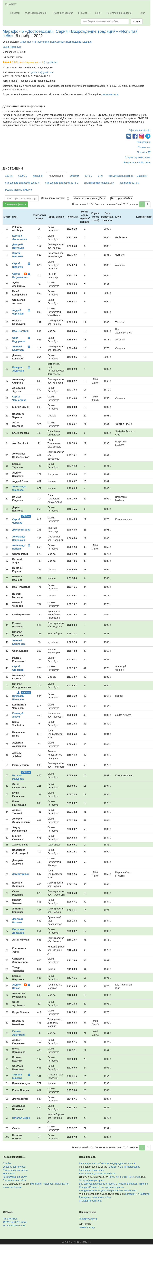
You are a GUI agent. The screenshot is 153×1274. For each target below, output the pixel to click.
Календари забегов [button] (36, 13)
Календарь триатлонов (91, 1170)
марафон (38, 175)
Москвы (113, 1166)
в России (130, 1194)
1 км (100, 175)
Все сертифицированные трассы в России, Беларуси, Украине (113, 1183)
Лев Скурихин (20, 874)
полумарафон (56, 175)
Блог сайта (9, 1173)
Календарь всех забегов (92, 1163)
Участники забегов (63, 13)
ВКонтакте (36, 1183)
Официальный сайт (139, 130)
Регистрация (143, 142)
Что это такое (10, 1218)
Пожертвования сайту (15, 1177)
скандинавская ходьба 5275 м (61, 182)
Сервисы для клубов (14, 1166)
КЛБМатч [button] (84, 13)
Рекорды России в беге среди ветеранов (101, 1187)
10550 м (74, 175)
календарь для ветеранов (121, 1163)
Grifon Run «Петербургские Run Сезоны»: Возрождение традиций (56, 41)
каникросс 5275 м (129, 182)
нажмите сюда (110, 94)
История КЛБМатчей (14, 1225)
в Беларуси (144, 1194)
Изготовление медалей (119, 13)
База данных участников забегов (97, 1173)
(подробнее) (50, 62)
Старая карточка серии (137, 157)
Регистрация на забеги (15, 1170)
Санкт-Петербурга (130, 1166)
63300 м (22, 175)
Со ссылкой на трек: (53, 198)
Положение (144, 147)
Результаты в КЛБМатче (137, 162)
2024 (111, 1177)
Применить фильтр (15, 204)
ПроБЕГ (11, 4)
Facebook (48, 1183)
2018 (124, 1177)
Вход (142, 13)
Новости (15, 13)
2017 (131, 1177)
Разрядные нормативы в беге (95, 1197)
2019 (118, 1177)
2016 (138, 1177)
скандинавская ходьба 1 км (99, 182)
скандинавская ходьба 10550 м (22, 182)
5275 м (88, 175)
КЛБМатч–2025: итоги (14, 1222)
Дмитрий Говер (21, 529)
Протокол (143, 152)
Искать (136, 21)
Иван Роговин (20, 331)
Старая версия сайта (14, 1180)
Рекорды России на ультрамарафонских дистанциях (108, 1190)
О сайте (7, 1163)
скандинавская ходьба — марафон (127, 175)
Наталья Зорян (21, 1118)
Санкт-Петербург (12, 46)
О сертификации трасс (91, 1180)
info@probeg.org (88, 1218)
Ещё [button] (98, 13)
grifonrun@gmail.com (42, 72)
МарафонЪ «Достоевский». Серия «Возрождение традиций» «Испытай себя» (70, 33)
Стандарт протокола (90, 1200)
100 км (9, 175)
